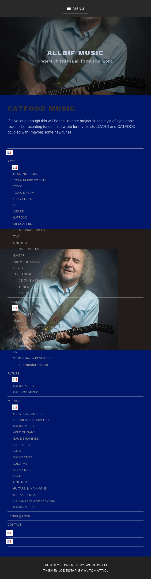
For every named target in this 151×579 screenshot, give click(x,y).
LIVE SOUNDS (29, 293)
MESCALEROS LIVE (33, 230)
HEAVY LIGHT (23, 199)
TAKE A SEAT (22, 274)
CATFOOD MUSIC (25, 392)
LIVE (16, 352)
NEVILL (18, 268)
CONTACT (14, 525)
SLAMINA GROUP (25, 174)
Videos (24, 339)
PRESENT (15, 302)
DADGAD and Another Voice (34, 327)
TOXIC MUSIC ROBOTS (29, 180)
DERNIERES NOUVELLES (31, 420)
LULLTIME (20, 464)
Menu (78, 8)
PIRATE (18, 476)
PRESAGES (21, 445)
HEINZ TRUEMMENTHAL (31, 333)
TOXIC (17, 186)
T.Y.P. (16, 236)
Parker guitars (19, 516)
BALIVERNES (22, 457)
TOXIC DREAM (23, 193)
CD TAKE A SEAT (30, 280)
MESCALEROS (23, 224)
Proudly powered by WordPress (75, 565)
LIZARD (18, 211)
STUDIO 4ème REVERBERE (33, 358)
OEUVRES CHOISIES (28, 414)
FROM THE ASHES (26, 262)
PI (14, 205)
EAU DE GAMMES (26, 439)
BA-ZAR (18, 255)
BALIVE (18, 451)
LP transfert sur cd (33, 365)
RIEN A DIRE (22, 470)
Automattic (95, 570)
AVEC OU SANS (24, 432)
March (18, 321)
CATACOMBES (23, 314)
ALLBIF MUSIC (75, 53)
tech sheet (27, 346)
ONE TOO (20, 243)
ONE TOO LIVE (29, 249)
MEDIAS (14, 401)
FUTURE (13, 373)
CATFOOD (20, 217)
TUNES (24, 287)
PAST (11, 161)
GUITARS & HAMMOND (30, 488)
